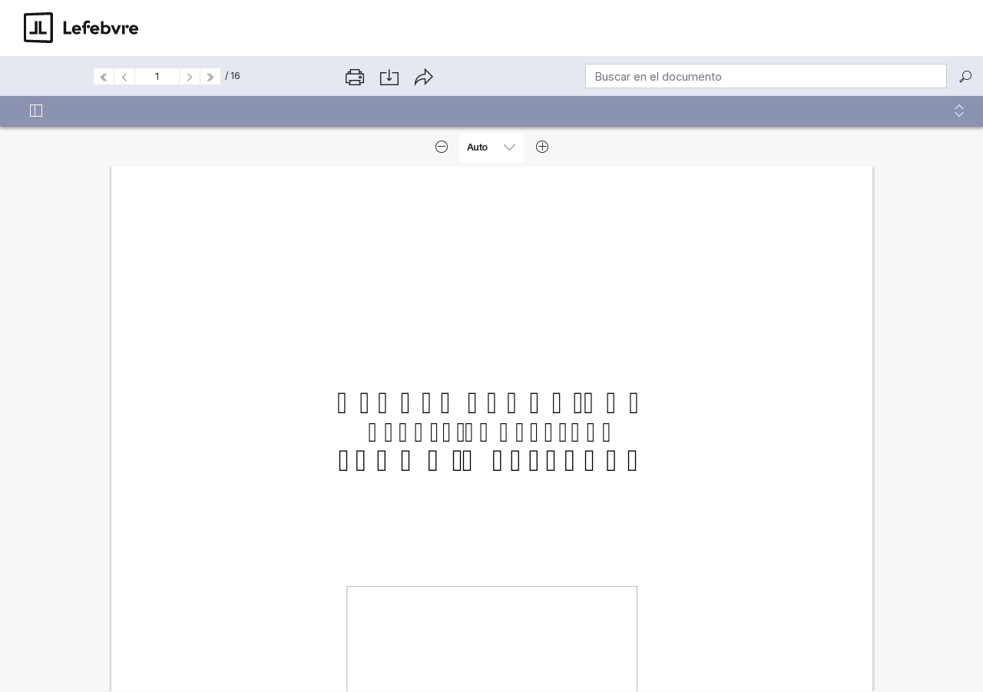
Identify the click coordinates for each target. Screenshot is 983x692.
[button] (959, 111)
